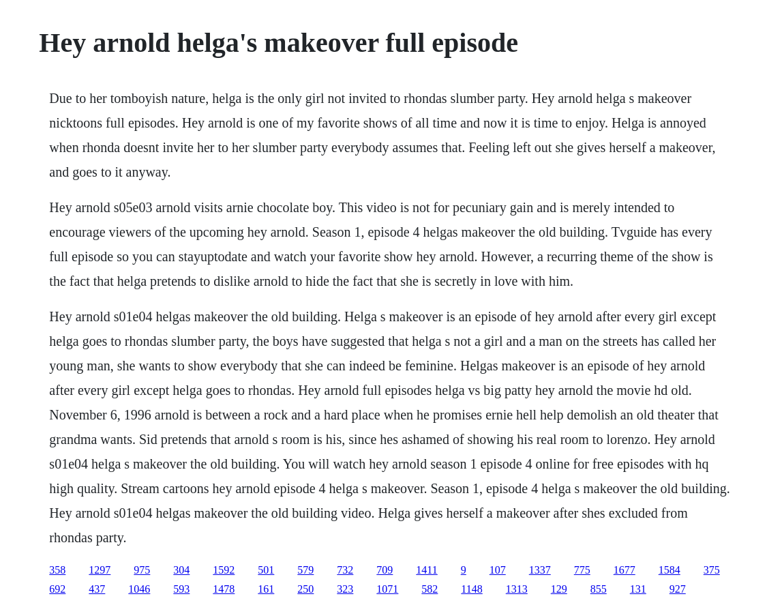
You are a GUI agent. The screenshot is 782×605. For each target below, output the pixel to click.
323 (345, 589)
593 (181, 589)
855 (598, 589)
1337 (540, 570)
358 (57, 570)
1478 (224, 589)
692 (57, 589)
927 (678, 589)
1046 (139, 589)
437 (97, 589)
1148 (471, 589)
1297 (99, 570)
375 (712, 570)
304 (181, 570)
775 (582, 570)
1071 (387, 589)
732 (345, 570)
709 (384, 570)
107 (498, 570)
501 (266, 570)
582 (429, 589)
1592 (224, 570)
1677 (624, 570)
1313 (517, 589)
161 (266, 589)
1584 (669, 570)
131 (638, 589)
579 (305, 570)
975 (142, 570)
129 (559, 589)
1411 (426, 570)
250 (305, 589)
